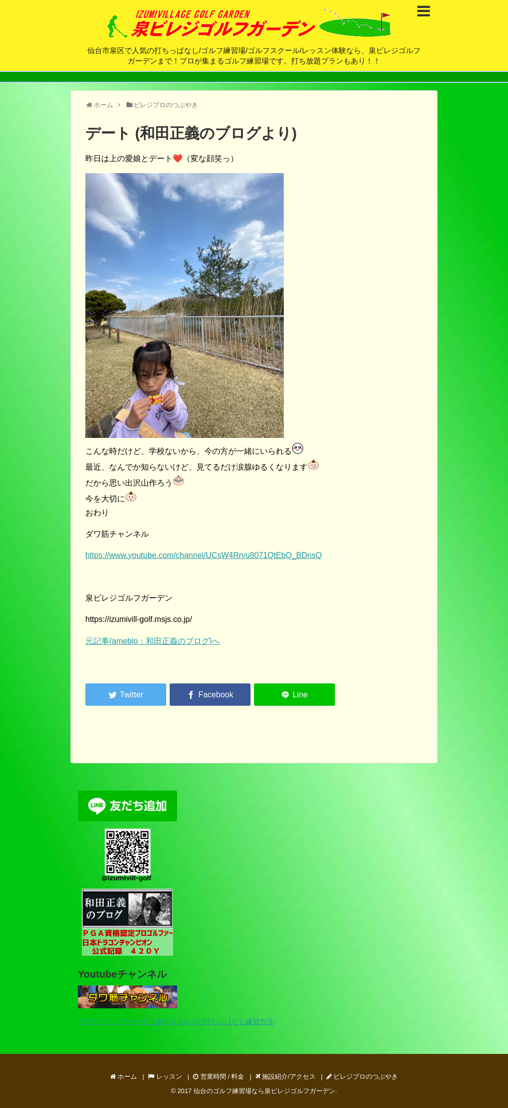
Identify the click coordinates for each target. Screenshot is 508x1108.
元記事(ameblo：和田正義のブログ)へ (152, 641)
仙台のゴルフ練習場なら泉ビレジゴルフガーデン (264, 1091)
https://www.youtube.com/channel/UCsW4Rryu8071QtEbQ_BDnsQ (203, 555)
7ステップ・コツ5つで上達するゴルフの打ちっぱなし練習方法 (175, 1022)
